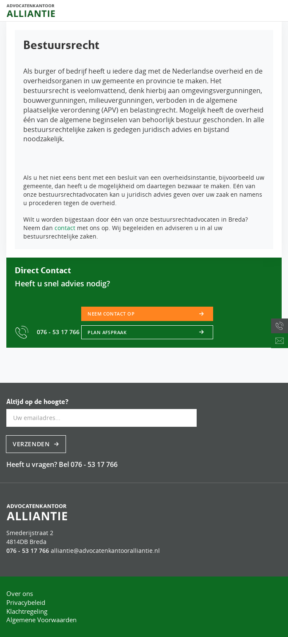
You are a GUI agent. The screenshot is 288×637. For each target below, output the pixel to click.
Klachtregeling (26, 611)
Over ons (19, 593)
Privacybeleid (25, 602)
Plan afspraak (107, 332)
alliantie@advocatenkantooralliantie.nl (105, 550)
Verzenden (32, 444)
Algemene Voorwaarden (41, 619)
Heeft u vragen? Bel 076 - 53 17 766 (62, 464)
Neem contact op (111, 313)
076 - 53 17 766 (48, 332)
